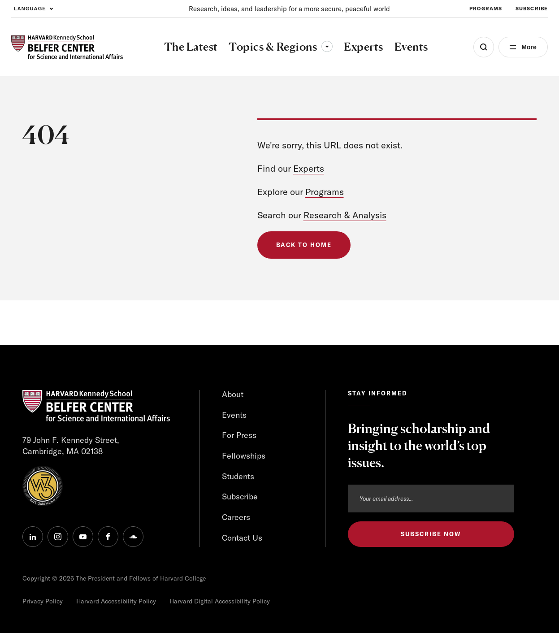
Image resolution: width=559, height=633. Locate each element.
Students (238, 476)
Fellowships (243, 456)
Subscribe (240, 496)
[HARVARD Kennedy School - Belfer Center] (67, 47)
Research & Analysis (344, 215)
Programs (324, 191)
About (232, 394)
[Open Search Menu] (483, 47)
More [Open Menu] (528, 47)
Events (234, 415)
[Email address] (431, 498)
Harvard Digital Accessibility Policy (219, 601)
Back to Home (304, 244)
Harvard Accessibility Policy (116, 601)
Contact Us (242, 538)
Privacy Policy (42, 601)
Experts (308, 168)
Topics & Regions (281, 46)
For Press (239, 435)
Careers (236, 517)
